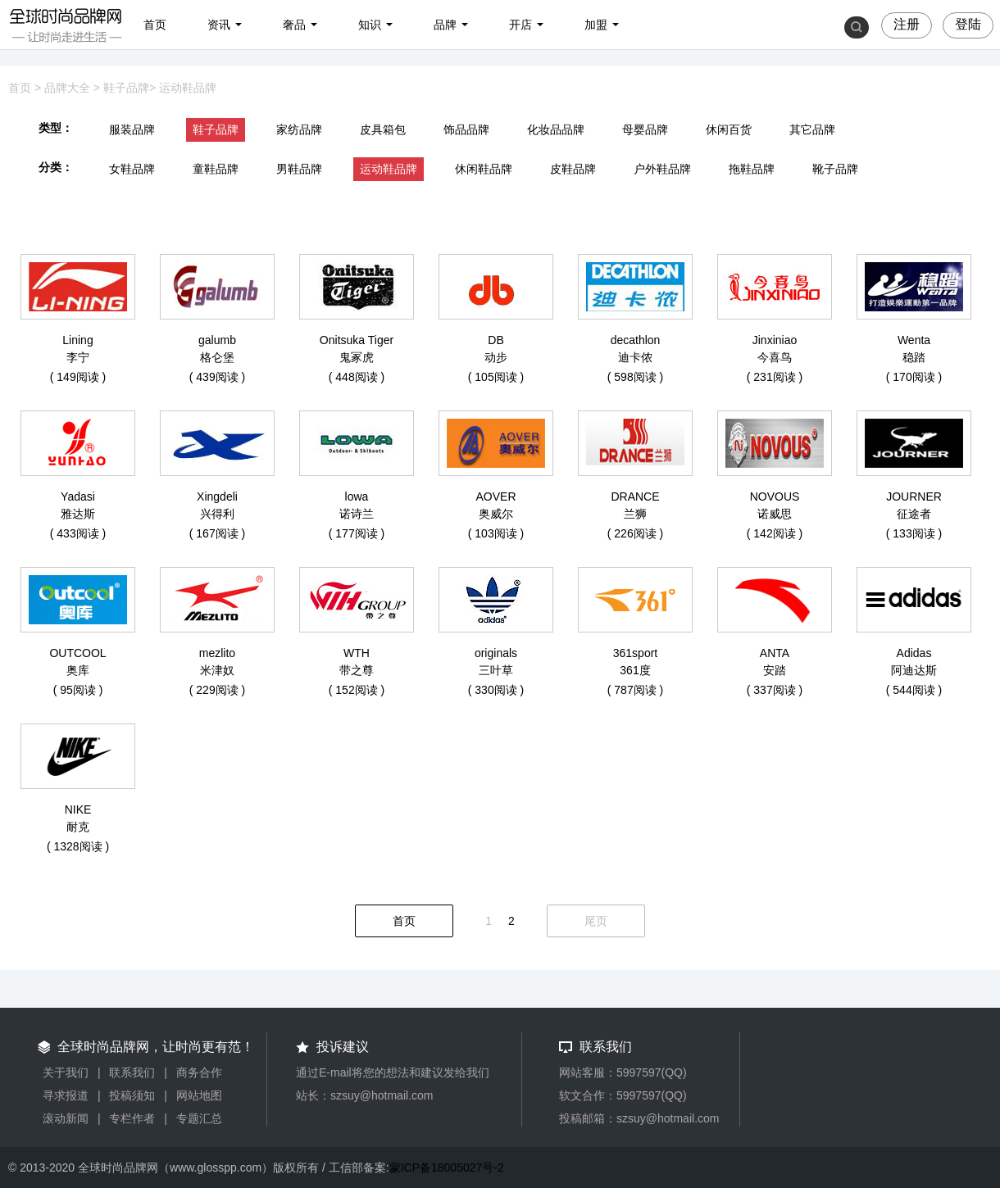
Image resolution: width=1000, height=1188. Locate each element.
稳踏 (913, 357)
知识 (369, 24)
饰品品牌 (466, 129)
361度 (635, 670)
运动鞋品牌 (187, 87)
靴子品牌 (835, 168)
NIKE (78, 809)
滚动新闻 (66, 1118)
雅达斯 (78, 513)
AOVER (495, 496)
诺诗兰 (356, 513)
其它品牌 (812, 129)
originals (496, 653)
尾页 (595, 920)
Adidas (914, 653)
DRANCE (635, 496)
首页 (154, 24)
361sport (635, 653)
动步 (495, 357)
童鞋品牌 (216, 168)
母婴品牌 (645, 129)
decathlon (636, 340)
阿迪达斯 (914, 670)
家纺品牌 (299, 129)
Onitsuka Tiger (356, 340)
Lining (77, 340)
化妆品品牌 (555, 129)
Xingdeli (217, 496)
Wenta (914, 340)
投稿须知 (132, 1095)
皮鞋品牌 (573, 168)
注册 (906, 24)
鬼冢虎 (356, 357)
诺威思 (774, 513)
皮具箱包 (383, 129)
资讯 (218, 24)
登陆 (968, 24)
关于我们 (66, 1072)
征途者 (914, 513)
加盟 (595, 24)
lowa (357, 496)
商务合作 (199, 1072)
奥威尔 (496, 513)
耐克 (77, 826)
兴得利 (217, 513)
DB (495, 340)
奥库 (77, 670)
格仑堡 (217, 357)
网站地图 (199, 1095)
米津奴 (217, 670)
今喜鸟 (774, 357)
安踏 (774, 670)
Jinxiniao (774, 340)
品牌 (445, 24)
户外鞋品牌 (662, 168)
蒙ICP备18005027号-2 (446, 1167)
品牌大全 (67, 87)
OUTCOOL (77, 653)
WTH (356, 653)
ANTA (774, 653)
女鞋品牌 (132, 168)
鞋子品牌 (126, 87)
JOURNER (914, 496)
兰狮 (635, 513)
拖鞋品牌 (752, 168)
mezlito (217, 653)
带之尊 (356, 670)
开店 (520, 24)
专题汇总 (199, 1118)
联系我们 (132, 1072)
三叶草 (496, 670)
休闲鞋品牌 (483, 168)
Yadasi (78, 496)
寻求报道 (66, 1095)
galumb (217, 340)
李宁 (77, 357)
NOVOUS (775, 496)
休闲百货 (729, 129)
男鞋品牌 (299, 168)
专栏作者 (132, 1118)
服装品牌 (132, 129)
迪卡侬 (635, 357)
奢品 (294, 24)
